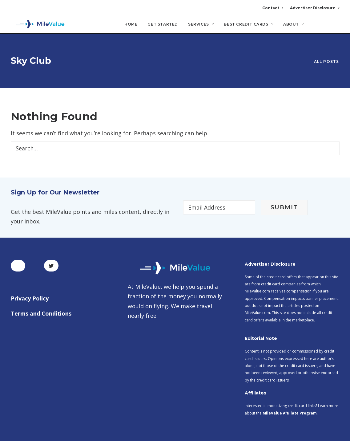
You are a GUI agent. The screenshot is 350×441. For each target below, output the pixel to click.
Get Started (162, 24)
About (293, 24)
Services (201, 24)
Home (130, 24)
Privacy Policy (30, 277)
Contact (272, 8)
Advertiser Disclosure (314, 8)
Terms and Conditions (41, 292)
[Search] (335, 27)
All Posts (326, 51)
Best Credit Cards (248, 24)
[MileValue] (38, 24)
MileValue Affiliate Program (290, 392)
